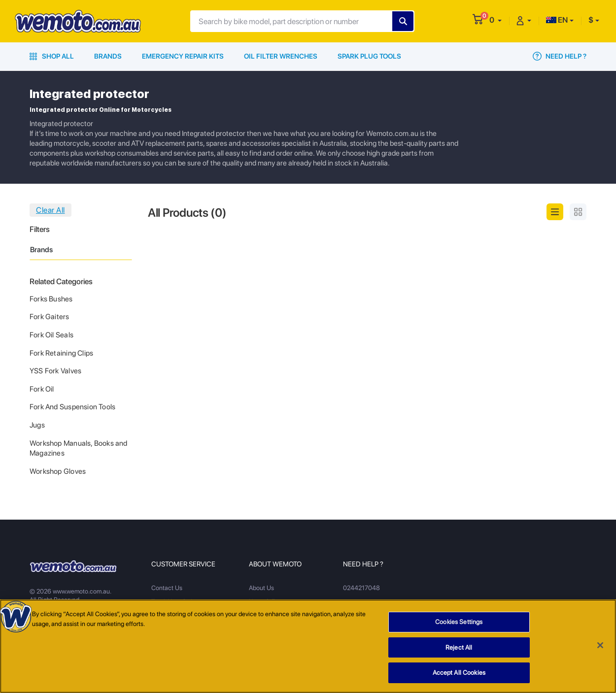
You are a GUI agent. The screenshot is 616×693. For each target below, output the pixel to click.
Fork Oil (42, 389)
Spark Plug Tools (369, 56)
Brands (108, 56)
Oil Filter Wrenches (280, 56)
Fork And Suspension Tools (72, 406)
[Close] (600, 647)
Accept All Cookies (459, 674)
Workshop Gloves (58, 471)
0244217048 (361, 588)
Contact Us (166, 588)
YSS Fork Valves (55, 370)
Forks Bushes (51, 299)
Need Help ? (559, 56)
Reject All (458, 649)
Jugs (37, 425)
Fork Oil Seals (51, 334)
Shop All (52, 56)
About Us (261, 588)
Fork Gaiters (49, 316)
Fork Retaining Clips (61, 353)
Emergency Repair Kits (183, 56)
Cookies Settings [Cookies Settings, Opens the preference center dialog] (458, 623)
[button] (495, 20)
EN (557, 20)
